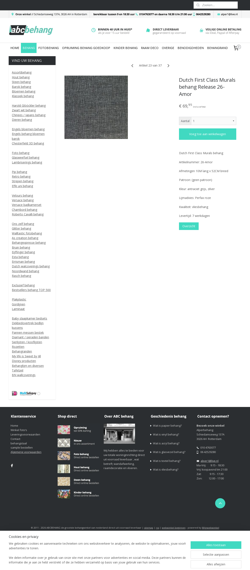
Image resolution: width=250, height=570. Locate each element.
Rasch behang (21, 276)
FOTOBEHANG (48, 48)
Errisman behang (23, 262)
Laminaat (18, 309)
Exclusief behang (23, 285)
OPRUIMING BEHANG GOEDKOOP (86, 48)
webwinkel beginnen (174, 527)
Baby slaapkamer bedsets (29, 318)
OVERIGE (168, 48)
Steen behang (21, 82)
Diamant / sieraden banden (30, 337)
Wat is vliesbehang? (165, 469)
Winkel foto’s (19, 430)
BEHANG (29, 48)
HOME (14, 48)
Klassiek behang (23, 96)
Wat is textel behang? (166, 461)
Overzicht (188, 226)
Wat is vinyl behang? (166, 434)
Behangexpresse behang (29, 243)
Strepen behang (22, 181)
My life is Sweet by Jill (26, 356)
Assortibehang (21, 72)
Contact (15, 439)
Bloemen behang (23, 91)
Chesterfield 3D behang (28, 143)
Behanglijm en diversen (28, 366)
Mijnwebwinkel (210, 527)
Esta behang (20, 257)
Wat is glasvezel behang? (169, 452)
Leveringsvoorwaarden (25, 434)
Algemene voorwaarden (26, 452)
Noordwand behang (25, 271)
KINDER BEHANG (125, 48)
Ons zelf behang (23, 224)
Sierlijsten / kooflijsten (27, 342)
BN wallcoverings (24, 375)
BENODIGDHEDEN (191, 48)
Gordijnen (18, 304)
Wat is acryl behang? (166, 443)
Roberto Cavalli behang (28, 214)
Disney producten (24, 361)
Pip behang (19, 172)
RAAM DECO (149, 48)
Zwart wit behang (24, 110)
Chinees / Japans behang (28, 115)
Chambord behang (24, 210)
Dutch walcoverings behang (31, 266)
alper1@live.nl (210, 461)
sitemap (148, 527)
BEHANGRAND (217, 48)
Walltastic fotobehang (27, 233)
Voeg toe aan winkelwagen (207, 134)
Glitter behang (21, 228)
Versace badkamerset (26, 205)
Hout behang (21, 77)
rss (157, 527)
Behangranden (22, 351)
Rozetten (18, 347)
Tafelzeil (17, 370)
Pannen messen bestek (28, 333)
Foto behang (20, 153)
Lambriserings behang (27, 162)
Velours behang (22, 195)
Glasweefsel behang (25, 157)
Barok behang (21, 87)
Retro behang (21, 176)
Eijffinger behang (23, 252)
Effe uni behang (22, 186)
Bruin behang (21, 247)
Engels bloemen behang (28, 129)
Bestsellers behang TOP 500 (31, 290)
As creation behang (25, 238)
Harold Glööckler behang (29, 105)
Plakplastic (19, 299)
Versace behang (23, 200)
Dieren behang (22, 120)
